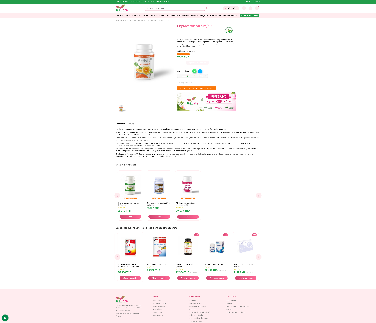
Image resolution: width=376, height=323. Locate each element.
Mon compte (231, 300)
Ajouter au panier (197, 63)
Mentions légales (195, 303)
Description (120, 124)
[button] (187, 70)
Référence (181, 51)
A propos (192, 309)
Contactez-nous (195, 321)
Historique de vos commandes (237, 306)
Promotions (157, 300)
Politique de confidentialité (199, 312)
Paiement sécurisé (196, 315)
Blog (248, 2)
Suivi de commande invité (235, 312)
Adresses (229, 309)
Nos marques (158, 315)
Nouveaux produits (160, 303)
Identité (229, 303)
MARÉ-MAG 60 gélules (243, 264)
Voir (130, 216)
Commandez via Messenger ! (200, 71)
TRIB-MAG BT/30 (124, 264)
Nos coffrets (157, 309)
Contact (256, 2)
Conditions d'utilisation (197, 306)
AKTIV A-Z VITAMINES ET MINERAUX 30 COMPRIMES (157, 265)
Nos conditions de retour (198, 318)
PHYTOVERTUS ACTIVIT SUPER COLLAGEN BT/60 (186, 204)
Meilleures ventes (159, 306)
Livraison (192, 300)
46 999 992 (231, 8)
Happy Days (157, 312)
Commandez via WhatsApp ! (194, 71)
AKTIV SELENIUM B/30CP (185, 264)
